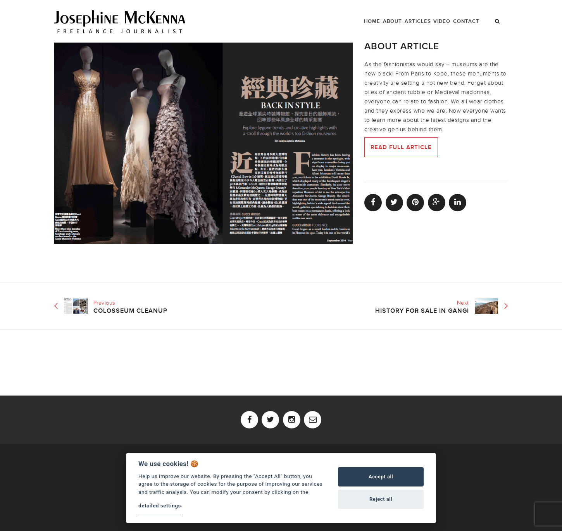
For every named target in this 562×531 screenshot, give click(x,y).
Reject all (380, 499)
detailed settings (159, 505)
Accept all (381, 477)
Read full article (401, 147)
